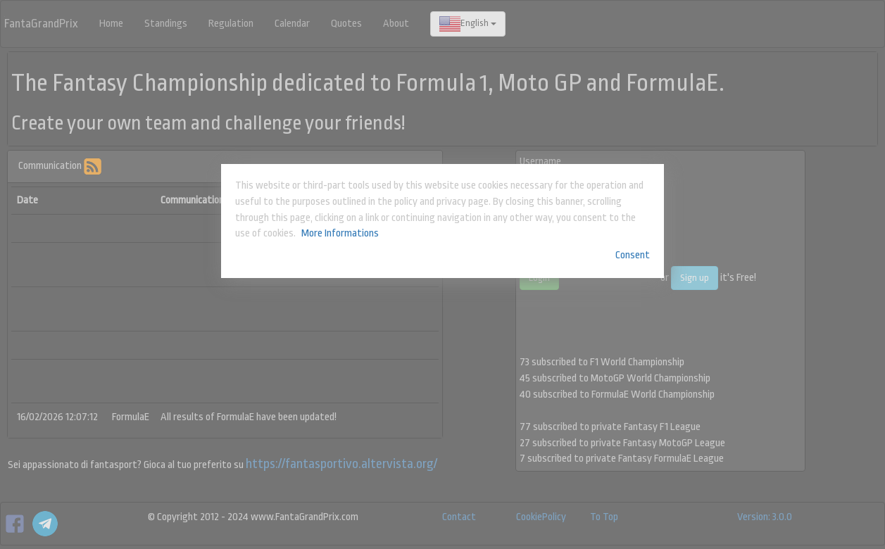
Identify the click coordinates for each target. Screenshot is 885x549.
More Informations (340, 233)
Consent (632, 255)
